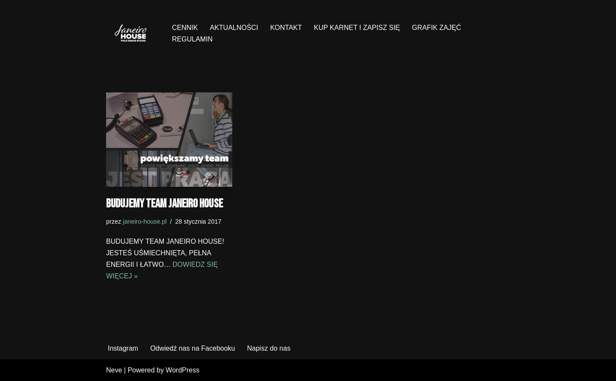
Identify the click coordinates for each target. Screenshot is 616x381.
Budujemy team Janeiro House (164, 204)
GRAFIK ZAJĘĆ (436, 27)
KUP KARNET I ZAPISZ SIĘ (357, 27)
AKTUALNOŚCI (234, 27)
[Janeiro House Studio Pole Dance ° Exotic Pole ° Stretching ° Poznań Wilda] (131, 33)
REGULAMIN (192, 39)
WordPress (182, 370)
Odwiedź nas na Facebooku (192, 348)
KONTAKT (286, 27)
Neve (114, 370)
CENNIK (185, 27)
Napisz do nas (268, 348)
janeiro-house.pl (144, 221)
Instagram (123, 348)
